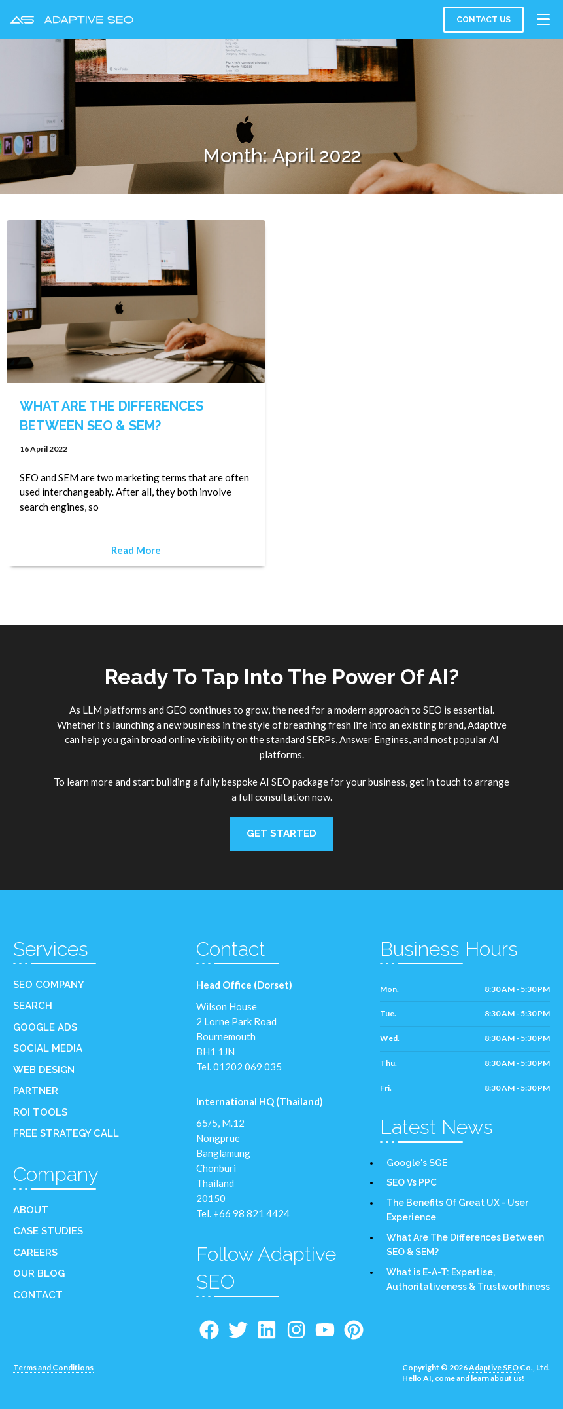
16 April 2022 (43, 450)
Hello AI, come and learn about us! (463, 1379)
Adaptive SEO (494, 1369)
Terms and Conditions (53, 1369)
